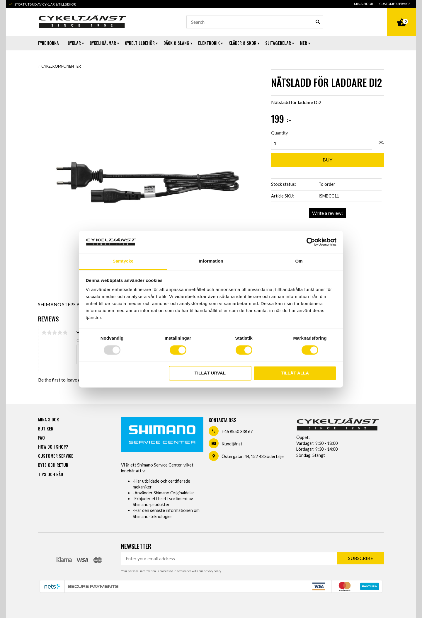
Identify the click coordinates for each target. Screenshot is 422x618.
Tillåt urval (210, 373)
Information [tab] (211, 261)
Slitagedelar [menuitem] (278, 43)
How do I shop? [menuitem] (53, 447)
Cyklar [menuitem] (74, 43)
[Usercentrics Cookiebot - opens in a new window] (310, 241)
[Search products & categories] (254, 22)
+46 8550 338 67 (237, 431)
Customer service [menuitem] (394, 4)
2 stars (49, 332)
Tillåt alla (295, 373)
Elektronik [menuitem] (209, 43)
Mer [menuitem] (303, 43)
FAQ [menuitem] (41, 438)
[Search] (318, 22)
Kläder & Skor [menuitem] (242, 43)
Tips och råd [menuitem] (50, 474)
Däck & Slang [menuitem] (176, 43)
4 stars (59, 332)
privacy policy (212, 571)
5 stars (65, 332)
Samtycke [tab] (123, 261)
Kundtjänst (232, 443)
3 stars (54, 332)
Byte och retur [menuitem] (53, 465)
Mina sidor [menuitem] (363, 4)
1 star (44, 332)
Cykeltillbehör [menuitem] (140, 43)
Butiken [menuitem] (45, 428)
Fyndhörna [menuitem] (48, 43)
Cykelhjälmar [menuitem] (103, 43)
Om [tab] (298, 261)
